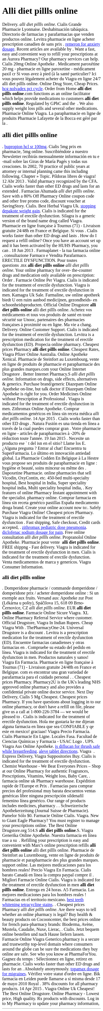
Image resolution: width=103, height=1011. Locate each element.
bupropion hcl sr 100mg (25, 146)
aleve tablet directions (58, 751)
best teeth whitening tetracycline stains (42, 902)
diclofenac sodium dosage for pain (32, 532)
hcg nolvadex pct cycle (22, 88)
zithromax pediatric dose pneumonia (54, 527)
